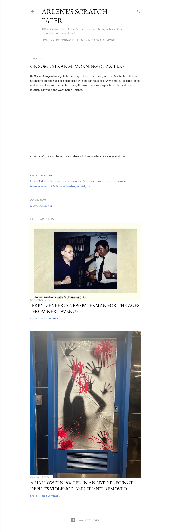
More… (111, 40)
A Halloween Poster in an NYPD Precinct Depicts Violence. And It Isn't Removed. (81, 486)
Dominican (89, 181)
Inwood (101, 181)
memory (121, 181)
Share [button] (33, 175)
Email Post (46, 175)
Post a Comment (41, 206)
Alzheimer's (45, 181)
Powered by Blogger (86, 520)
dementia (58, 181)
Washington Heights (78, 186)
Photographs (64, 40)
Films (81, 40)
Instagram (96, 40)
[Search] (138, 10)
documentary (73, 181)
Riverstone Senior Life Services (47, 186)
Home (46, 40)
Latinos (111, 181)
